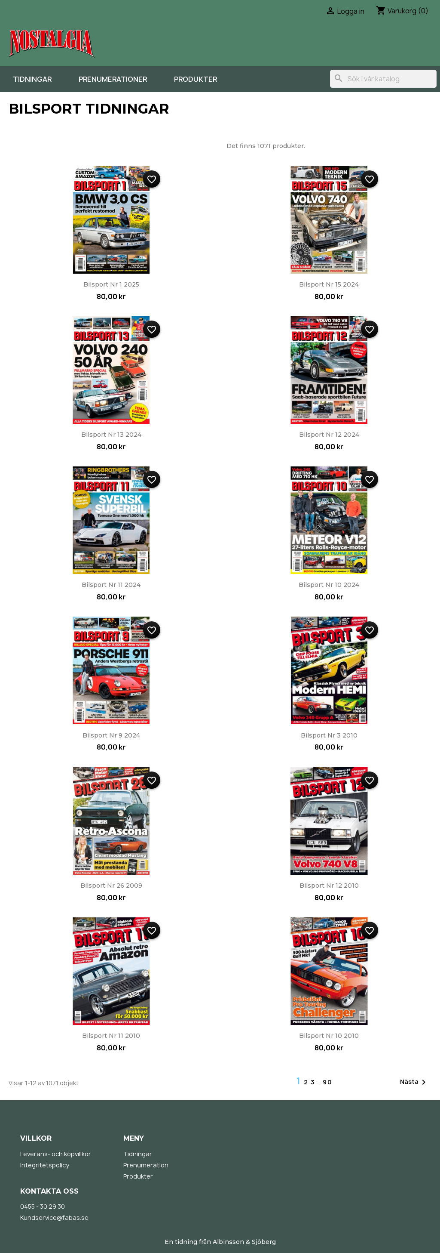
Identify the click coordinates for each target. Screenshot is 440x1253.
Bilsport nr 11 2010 (111, 1036)
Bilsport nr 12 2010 (329, 885)
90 (328, 1082)
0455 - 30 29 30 (42, 1206)
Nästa (414, 1082)
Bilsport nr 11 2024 (111, 585)
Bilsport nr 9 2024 (111, 735)
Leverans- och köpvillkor (55, 1154)
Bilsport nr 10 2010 (329, 1036)
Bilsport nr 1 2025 (111, 284)
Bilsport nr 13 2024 (111, 434)
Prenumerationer (113, 79)
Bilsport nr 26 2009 (111, 885)
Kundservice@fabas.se (54, 1217)
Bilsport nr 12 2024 (329, 434)
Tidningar (32, 79)
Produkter (195, 79)
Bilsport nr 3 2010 (329, 735)
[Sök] (383, 79)
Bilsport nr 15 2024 (329, 284)
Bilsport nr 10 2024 (329, 585)
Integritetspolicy (44, 1165)
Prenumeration (145, 1165)
